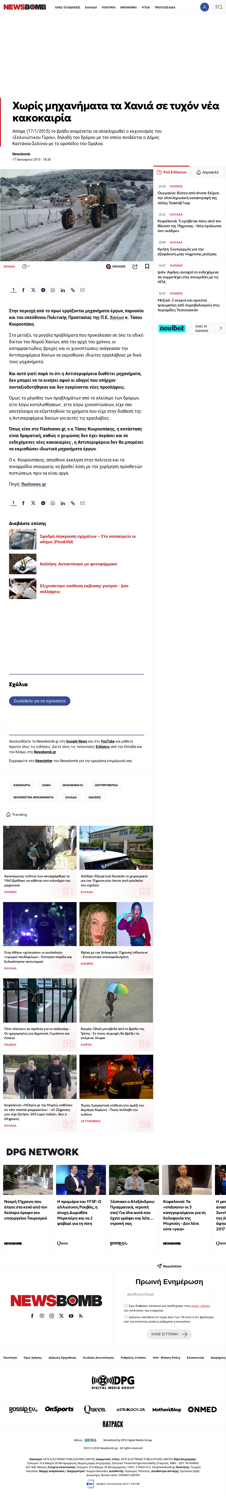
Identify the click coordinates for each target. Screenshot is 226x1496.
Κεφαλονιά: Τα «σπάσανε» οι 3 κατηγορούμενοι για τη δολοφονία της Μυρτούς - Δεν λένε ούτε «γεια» (184, 1215)
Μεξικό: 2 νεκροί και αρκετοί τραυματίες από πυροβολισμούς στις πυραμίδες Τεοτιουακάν (189, 305)
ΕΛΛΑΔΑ (91, 7)
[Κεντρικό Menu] (219, 7)
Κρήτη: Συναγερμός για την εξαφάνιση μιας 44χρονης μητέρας (187, 251)
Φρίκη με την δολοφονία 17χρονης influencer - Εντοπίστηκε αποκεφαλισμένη (114, 954)
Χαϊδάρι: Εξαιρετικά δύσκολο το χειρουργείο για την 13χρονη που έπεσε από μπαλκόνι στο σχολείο (114, 880)
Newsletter (44, 761)
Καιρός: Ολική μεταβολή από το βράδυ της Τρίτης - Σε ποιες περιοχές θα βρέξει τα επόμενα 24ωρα (112, 1033)
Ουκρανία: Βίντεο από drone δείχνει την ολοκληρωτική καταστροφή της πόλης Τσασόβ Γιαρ (188, 198)
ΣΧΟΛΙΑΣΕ (115, 266)
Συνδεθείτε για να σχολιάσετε (40, 701)
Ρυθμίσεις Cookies (133, 1357)
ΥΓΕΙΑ (145, 7)
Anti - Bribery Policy (166, 1357)
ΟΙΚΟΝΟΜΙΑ (128, 7)
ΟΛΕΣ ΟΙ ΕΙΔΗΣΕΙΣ (67, 7)
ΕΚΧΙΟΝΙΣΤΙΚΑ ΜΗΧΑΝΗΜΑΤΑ (33, 797)
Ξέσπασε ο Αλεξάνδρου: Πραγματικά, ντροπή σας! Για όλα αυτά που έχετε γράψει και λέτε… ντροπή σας (132, 1212)
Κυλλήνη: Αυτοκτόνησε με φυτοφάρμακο (78, 564)
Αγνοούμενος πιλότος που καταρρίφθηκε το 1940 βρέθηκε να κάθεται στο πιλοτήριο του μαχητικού (37, 880)
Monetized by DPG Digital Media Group (128, 1440)
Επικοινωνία (195, 1357)
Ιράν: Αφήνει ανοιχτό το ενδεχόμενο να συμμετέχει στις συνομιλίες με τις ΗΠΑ (188, 277)
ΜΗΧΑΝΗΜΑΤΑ (73, 785)
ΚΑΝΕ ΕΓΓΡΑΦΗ (169, 1334)
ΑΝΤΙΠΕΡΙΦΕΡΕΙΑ (106, 785)
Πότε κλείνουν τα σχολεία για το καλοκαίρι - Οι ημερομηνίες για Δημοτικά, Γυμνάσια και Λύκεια (37, 1033)
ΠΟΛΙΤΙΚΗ (108, 7)
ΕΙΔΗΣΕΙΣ (95, 797)
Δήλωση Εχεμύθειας (62, 1357)
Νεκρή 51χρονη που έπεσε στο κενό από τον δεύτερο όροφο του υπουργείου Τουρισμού (25, 1209)
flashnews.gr (33, 484)
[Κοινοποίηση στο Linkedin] (62, 290)
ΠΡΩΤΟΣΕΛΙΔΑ (165, 7)
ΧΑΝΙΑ (46, 785)
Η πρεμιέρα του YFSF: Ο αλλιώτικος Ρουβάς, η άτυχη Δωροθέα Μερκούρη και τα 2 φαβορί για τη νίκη (79, 1212)
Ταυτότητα (10, 1357)
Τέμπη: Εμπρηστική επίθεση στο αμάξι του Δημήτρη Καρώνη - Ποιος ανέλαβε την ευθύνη (112, 1109)
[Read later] (147, 266)
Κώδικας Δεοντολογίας (98, 1357)
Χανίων (117, 317)
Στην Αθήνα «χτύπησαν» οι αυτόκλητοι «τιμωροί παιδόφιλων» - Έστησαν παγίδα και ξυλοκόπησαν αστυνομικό (38, 957)
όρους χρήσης (200, 1306)
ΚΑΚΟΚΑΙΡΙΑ (21, 785)
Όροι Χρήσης (33, 1357)
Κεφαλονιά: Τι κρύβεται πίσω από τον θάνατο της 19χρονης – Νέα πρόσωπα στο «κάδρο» (189, 226)
